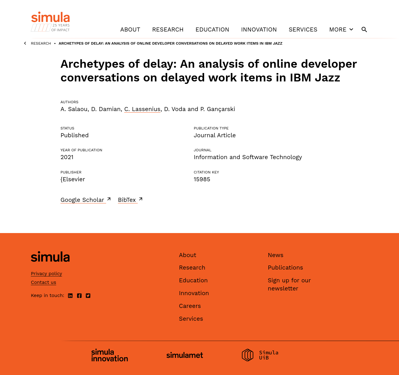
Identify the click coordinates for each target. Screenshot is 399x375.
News (275, 255)
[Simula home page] (50, 266)
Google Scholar (86, 199)
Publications (285, 267)
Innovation (259, 29)
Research (168, 29)
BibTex (131, 199)
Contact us (43, 282)
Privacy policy (46, 273)
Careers (190, 305)
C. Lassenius (142, 109)
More (342, 29)
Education (212, 29)
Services (303, 29)
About (130, 29)
